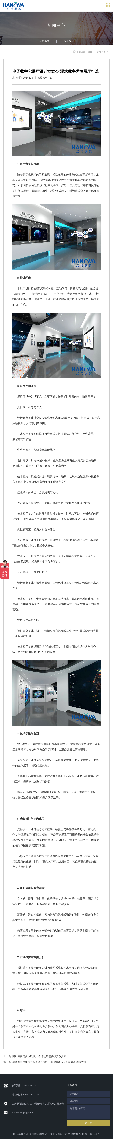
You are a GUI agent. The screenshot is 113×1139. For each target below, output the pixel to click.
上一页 (34, 1056)
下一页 (44, 1062)
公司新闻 (44, 41)
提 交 (88, 1123)
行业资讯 (69, 41)
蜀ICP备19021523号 (89, 1134)
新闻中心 (101, 51)
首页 (90, 51)
